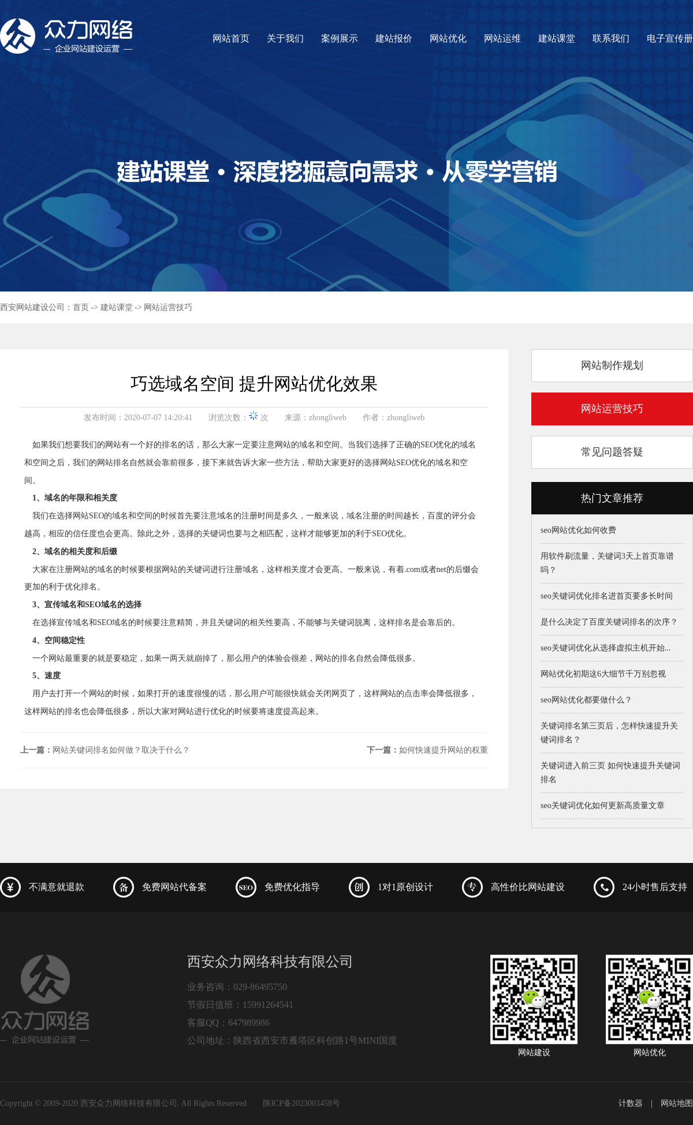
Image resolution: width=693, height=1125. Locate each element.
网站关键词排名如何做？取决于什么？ (121, 750)
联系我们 (611, 38)
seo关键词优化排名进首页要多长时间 (607, 596)
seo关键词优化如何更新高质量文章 (603, 805)
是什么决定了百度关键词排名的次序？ (609, 622)
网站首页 (231, 38)
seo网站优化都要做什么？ (586, 700)
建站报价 (393, 38)
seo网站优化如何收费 (578, 530)
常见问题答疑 (612, 452)
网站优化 (448, 38)
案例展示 (339, 38)
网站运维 (502, 38)
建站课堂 (556, 38)
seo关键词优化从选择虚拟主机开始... (605, 648)
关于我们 (285, 38)
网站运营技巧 (168, 307)
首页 (81, 307)
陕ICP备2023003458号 (301, 1103)
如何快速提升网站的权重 (443, 750)
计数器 (631, 1103)
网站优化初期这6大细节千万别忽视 (603, 674)
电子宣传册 (670, 38)
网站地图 (677, 1103)
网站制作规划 (612, 365)
